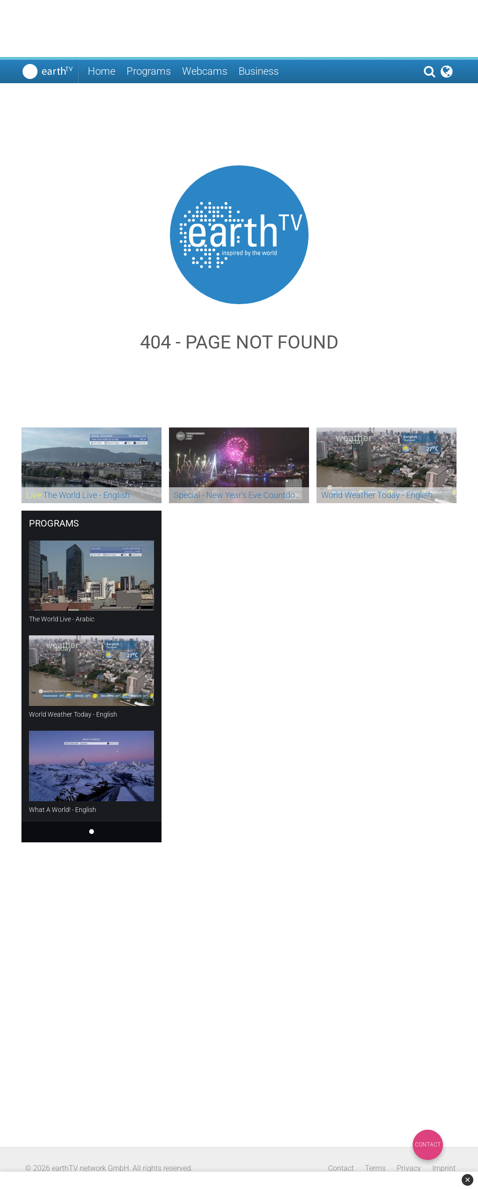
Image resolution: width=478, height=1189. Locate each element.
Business (259, 71)
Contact (428, 1144)
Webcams (204, 71)
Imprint (444, 1168)
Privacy (409, 1168)
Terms (375, 1168)
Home (101, 71)
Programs (149, 71)
